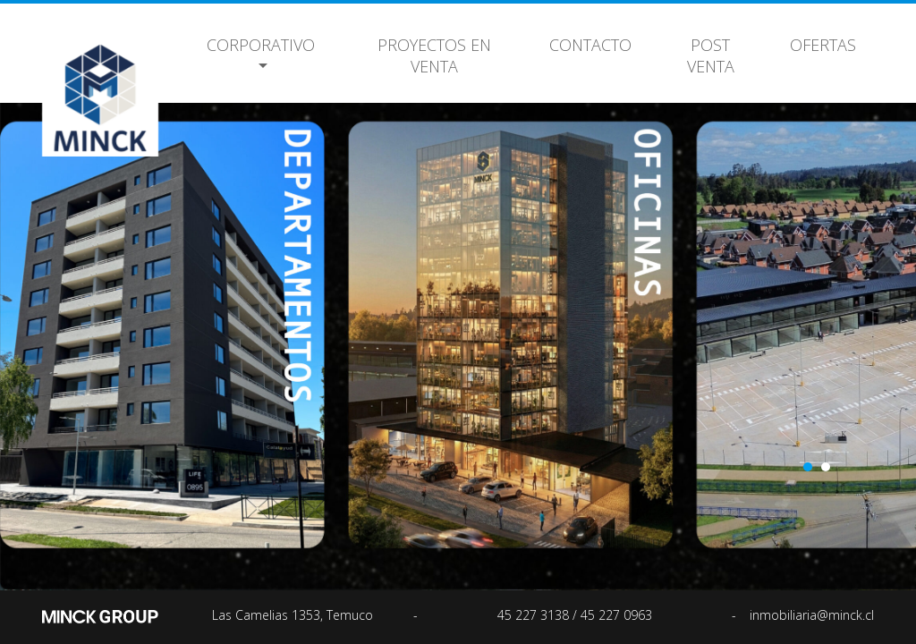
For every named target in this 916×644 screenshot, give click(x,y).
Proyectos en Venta (434, 55)
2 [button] (825, 466)
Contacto (590, 44)
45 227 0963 (616, 614)
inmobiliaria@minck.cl (812, 614)
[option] (458, 335)
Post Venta (710, 55)
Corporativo (261, 44)
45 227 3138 (534, 614)
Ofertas (823, 44)
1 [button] (807, 466)
